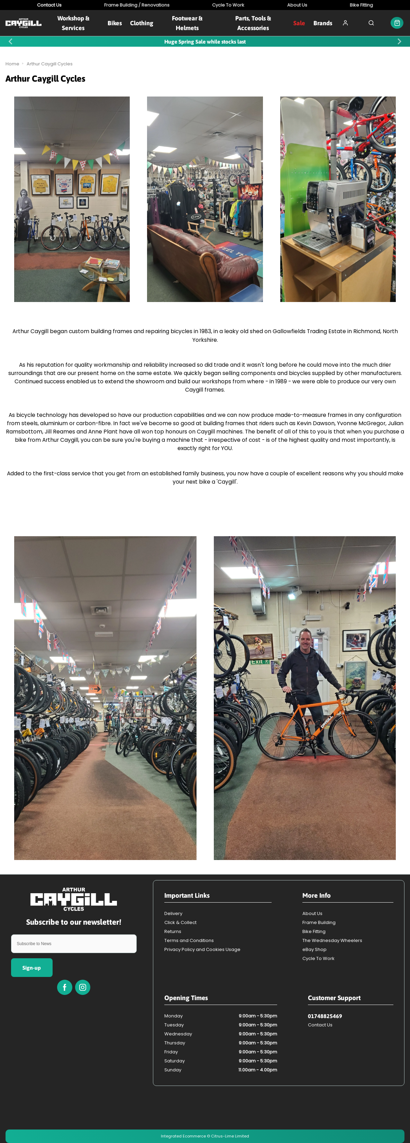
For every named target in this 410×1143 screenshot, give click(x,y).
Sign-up (31, 967)
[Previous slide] (11, 41)
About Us (312, 913)
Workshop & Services (73, 23)
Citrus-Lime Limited (230, 1136)
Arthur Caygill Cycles (50, 64)
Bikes (115, 23)
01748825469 (325, 1016)
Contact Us (320, 1025)
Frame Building (319, 922)
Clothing (141, 23)
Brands (322, 23)
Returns (172, 931)
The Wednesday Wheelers (332, 940)
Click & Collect (180, 922)
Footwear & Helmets (187, 23)
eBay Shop (314, 949)
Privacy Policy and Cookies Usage (202, 949)
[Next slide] (399, 41)
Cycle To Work (318, 958)
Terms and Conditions (189, 940)
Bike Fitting (314, 931)
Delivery (173, 913)
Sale (299, 23)
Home (12, 64)
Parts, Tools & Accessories (253, 23)
